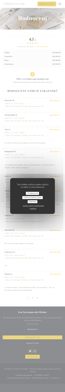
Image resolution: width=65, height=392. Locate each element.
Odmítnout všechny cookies (32, 197)
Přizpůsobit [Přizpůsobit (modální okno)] (32, 202)
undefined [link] (33, 209)
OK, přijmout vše (32, 193)
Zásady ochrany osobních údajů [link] (33, 206)
